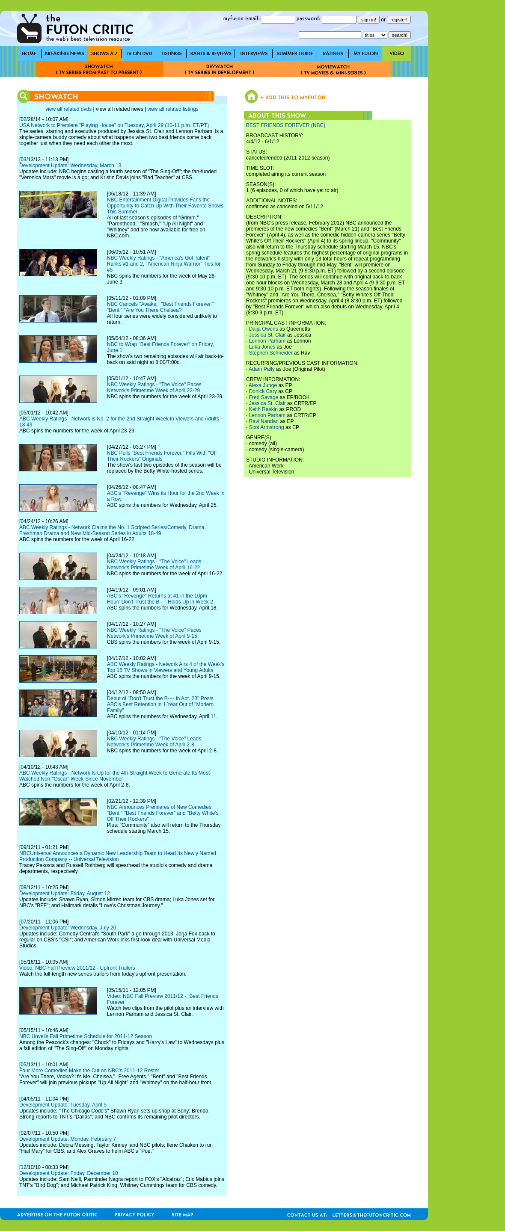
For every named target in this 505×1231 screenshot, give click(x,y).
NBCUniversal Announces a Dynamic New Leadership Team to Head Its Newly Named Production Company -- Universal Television (117, 856)
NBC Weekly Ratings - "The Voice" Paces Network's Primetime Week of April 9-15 (154, 633)
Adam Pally (262, 369)
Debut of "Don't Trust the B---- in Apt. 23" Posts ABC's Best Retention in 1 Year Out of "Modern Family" (160, 704)
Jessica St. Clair (267, 335)
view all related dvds (68, 109)
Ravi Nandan (264, 421)
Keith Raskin (263, 409)
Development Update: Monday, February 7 (67, 1139)
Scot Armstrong (266, 427)
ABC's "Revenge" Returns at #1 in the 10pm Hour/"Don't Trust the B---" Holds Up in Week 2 (160, 599)
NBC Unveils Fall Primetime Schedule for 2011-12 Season (85, 1036)
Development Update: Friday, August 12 (64, 894)
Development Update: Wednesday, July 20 (67, 928)
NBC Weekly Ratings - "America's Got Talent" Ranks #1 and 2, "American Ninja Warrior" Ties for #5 (164, 264)
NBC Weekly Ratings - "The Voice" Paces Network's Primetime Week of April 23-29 (154, 388)
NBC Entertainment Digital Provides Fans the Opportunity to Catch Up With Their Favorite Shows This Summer (165, 206)
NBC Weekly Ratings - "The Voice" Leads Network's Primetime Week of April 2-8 (154, 742)
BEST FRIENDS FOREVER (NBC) (285, 125)
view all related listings (172, 109)
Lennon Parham (267, 341)
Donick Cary (263, 391)
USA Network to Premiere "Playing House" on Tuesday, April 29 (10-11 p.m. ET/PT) (114, 125)
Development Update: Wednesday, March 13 (70, 166)
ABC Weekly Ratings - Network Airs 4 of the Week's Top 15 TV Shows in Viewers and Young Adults (166, 667)
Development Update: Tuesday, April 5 (63, 1105)
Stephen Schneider (271, 353)
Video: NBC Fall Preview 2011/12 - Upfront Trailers (77, 968)
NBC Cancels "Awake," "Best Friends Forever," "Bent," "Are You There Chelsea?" (160, 307)
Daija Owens (263, 329)
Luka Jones (262, 347)
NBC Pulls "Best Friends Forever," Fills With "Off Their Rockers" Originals (162, 456)
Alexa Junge (263, 385)
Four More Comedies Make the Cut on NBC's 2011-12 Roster (89, 1071)
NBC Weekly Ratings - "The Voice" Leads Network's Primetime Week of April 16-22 (154, 565)
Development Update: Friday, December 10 (68, 1173)
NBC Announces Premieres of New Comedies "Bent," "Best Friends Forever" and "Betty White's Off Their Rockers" (163, 813)
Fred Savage (264, 397)
